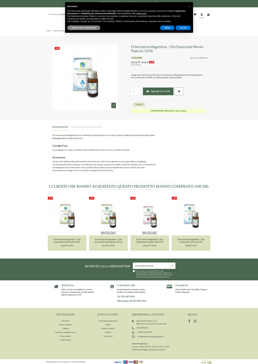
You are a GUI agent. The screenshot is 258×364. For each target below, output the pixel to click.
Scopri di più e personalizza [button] (83, 28)
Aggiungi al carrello (158, 91)
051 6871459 (142, 328)
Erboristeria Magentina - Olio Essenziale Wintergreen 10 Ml (108, 240)
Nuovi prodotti (65, 324)
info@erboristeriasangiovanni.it (150, 336)
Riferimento (194, 58)
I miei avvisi (108, 336)
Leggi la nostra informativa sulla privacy (153, 276)
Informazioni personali (108, 321)
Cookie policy (65, 340)
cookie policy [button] (141, 13)
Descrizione (60, 127)
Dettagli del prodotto (86, 127)
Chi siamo (65, 321)
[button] (189, 6)
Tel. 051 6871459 (126, 296)
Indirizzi (108, 332)
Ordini (107, 324)
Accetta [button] (183, 28)
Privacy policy (65, 336)
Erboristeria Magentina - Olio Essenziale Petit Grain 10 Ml (67, 240)
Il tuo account (108, 314)
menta (139, 104)
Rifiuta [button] (167, 28)
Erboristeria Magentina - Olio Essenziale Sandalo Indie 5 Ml (149, 240)
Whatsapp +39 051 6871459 (132, 301)
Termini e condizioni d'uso (65, 332)
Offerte (65, 328)
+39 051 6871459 (144, 332)
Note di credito (108, 328)
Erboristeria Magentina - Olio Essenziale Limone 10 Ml (191, 240)
